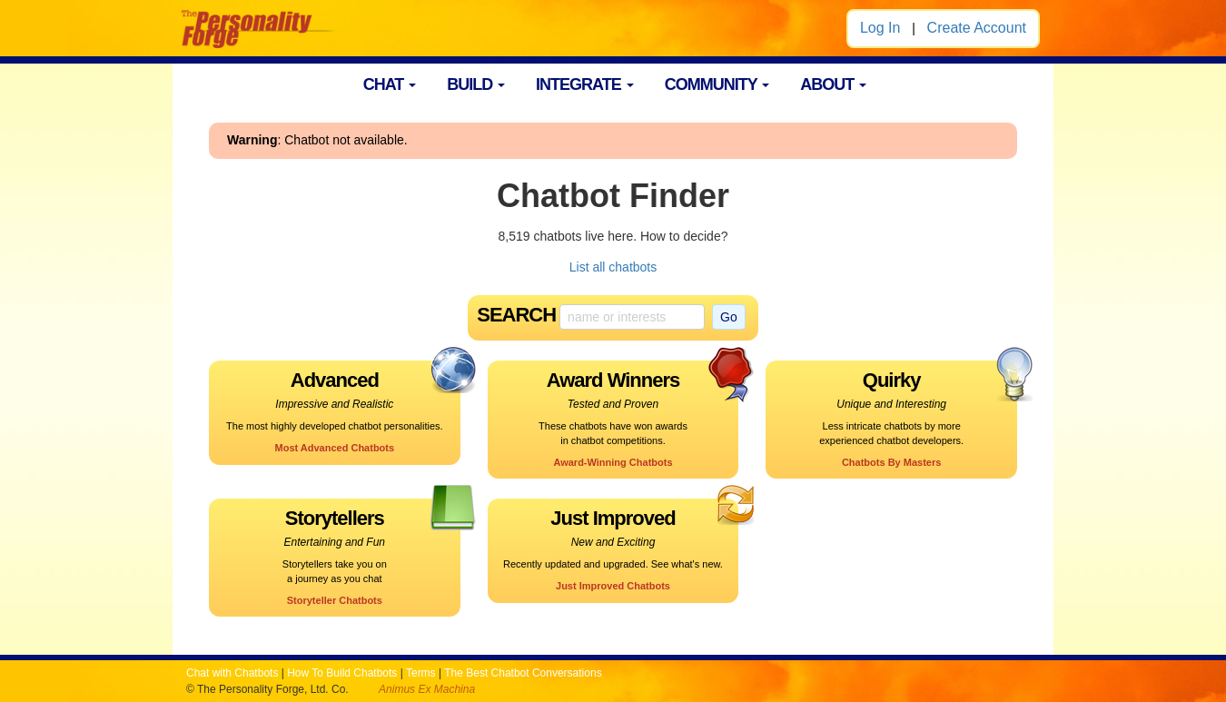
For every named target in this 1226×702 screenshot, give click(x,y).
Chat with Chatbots (232, 673)
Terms (421, 673)
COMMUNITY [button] (717, 84)
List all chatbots (613, 267)
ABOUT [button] (833, 84)
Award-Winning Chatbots (612, 462)
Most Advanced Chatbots (335, 447)
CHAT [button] (390, 84)
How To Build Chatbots (342, 673)
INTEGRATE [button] (585, 84)
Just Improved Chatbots (613, 585)
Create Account (976, 27)
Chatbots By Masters (891, 462)
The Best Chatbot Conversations (522, 673)
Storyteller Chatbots (334, 600)
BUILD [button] (476, 84)
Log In (880, 27)
